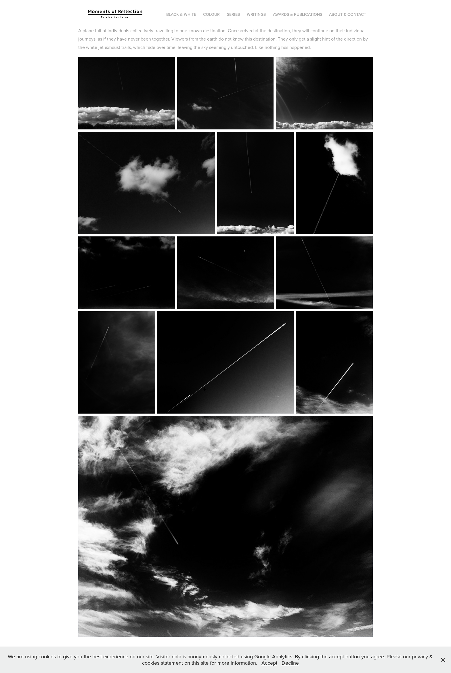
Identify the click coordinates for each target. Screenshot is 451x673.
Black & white (181, 14)
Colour (211, 14)
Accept (269, 662)
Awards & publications (297, 14)
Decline (290, 662)
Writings (256, 14)
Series (233, 14)
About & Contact (347, 14)
